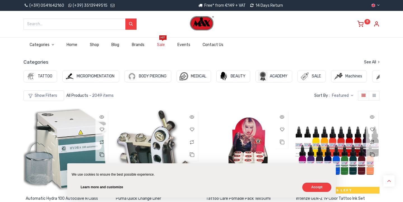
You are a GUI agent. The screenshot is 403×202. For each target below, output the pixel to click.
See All (371, 62)
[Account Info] (376, 24)
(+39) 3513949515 (90, 5)
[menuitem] (71, 45)
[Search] (131, 24)
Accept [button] (316, 187)
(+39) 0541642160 (44, 5)
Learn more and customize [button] (102, 187)
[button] (342, 95)
